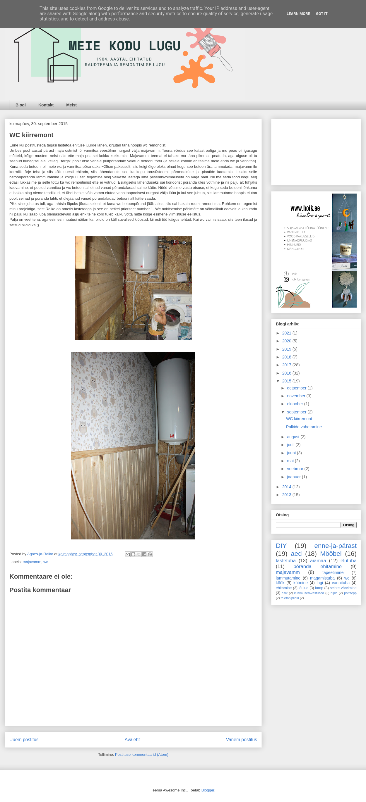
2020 (287, 341)
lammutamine (288, 578)
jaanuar (294, 477)
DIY (281, 545)
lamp (319, 588)
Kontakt (46, 105)
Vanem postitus (241, 739)
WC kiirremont (299, 418)
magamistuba (322, 578)
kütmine (300, 582)
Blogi (21, 105)
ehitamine (284, 588)
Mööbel (330, 553)
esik (285, 593)
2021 (287, 333)
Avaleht (132, 739)
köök (280, 582)
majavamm (32, 562)
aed (296, 553)
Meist (71, 105)
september (297, 412)
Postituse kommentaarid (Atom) (141, 754)
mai (291, 460)
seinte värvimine (343, 588)
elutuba (349, 560)
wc (45, 562)
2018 (287, 357)
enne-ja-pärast (335, 545)
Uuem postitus (24, 739)
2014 (287, 486)
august (293, 436)
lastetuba (286, 560)
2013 (287, 494)
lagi (320, 582)
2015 (287, 381)
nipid (334, 593)
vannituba (341, 582)
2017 (287, 365)
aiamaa (318, 560)
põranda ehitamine (317, 566)
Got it (322, 13)
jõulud (304, 588)
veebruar (295, 468)
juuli (291, 444)
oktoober (295, 403)
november (296, 396)
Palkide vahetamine (304, 427)
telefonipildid (290, 598)
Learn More (298, 13)
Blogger (207, 790)
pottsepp (350, 593)
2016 (287, 373)
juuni (292, 453)
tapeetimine (332, 572)
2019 (287, 349)
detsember (297, 388)
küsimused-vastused (309, 593)
